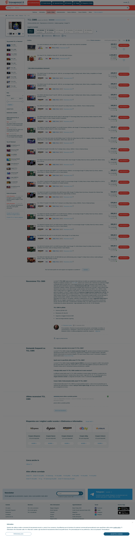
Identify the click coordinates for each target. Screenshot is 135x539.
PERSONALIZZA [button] (18, 534)
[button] (132, 522)
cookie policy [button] (117, 527)
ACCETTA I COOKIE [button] (117, 534)
